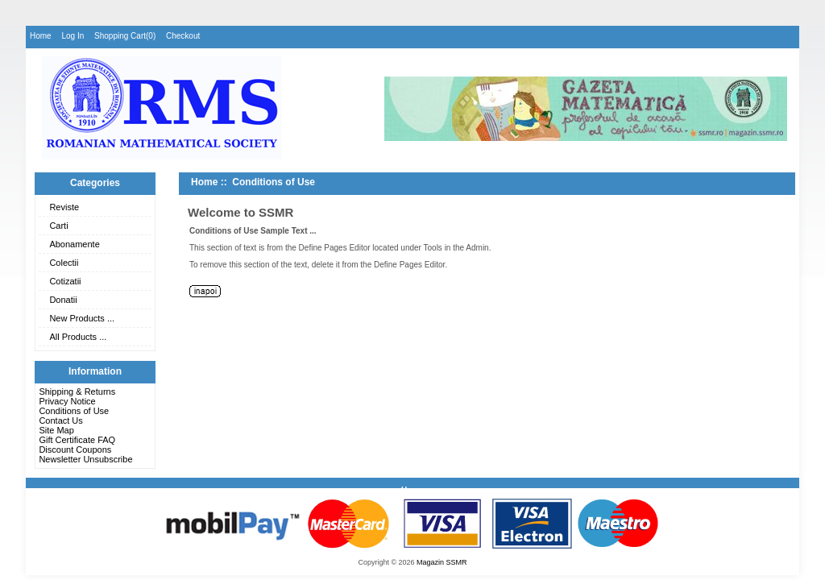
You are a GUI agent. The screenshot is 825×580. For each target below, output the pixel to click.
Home (41, 35)
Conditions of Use (74, 411)
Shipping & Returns (77, 391)
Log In (72, 35)
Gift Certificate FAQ (77, 440)
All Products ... (77, 337)
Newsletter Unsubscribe (85, 459)
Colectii (63, 262)
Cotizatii (65, 281)
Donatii (63, 299)
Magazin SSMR (442, 562)
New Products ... (81, 318)
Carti (58, 225)
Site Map (56, 430)
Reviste (64, 207)
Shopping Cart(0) (124, 35)
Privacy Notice (67, 401)
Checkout (183, 35)
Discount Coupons (75, 449)
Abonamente (74, 244)
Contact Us (60, 420)
